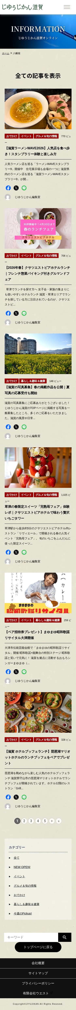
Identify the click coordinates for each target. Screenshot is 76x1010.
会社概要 (38, 963)
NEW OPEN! (22, 867)
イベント (19, 876)
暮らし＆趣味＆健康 (26, 904)
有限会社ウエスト (38, 993)
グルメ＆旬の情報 (25, 885)
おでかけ (19, 895)
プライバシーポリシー (38, 983)
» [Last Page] (59, 821)
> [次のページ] (51, 821)
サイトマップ (38, 973)
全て (16, 857)
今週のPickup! (23, 913)
